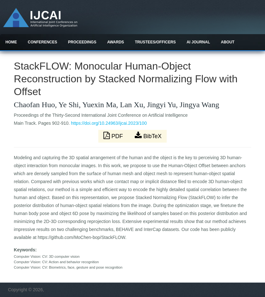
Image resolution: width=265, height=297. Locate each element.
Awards (115, 42)
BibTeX (148, 135)
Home (11, 42)
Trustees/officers (155, 42)
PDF (114, 135)
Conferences (42, 42)
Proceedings (82, 42)
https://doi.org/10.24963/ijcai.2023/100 (109, 123)
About (228, 42)
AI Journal (198, 42)
